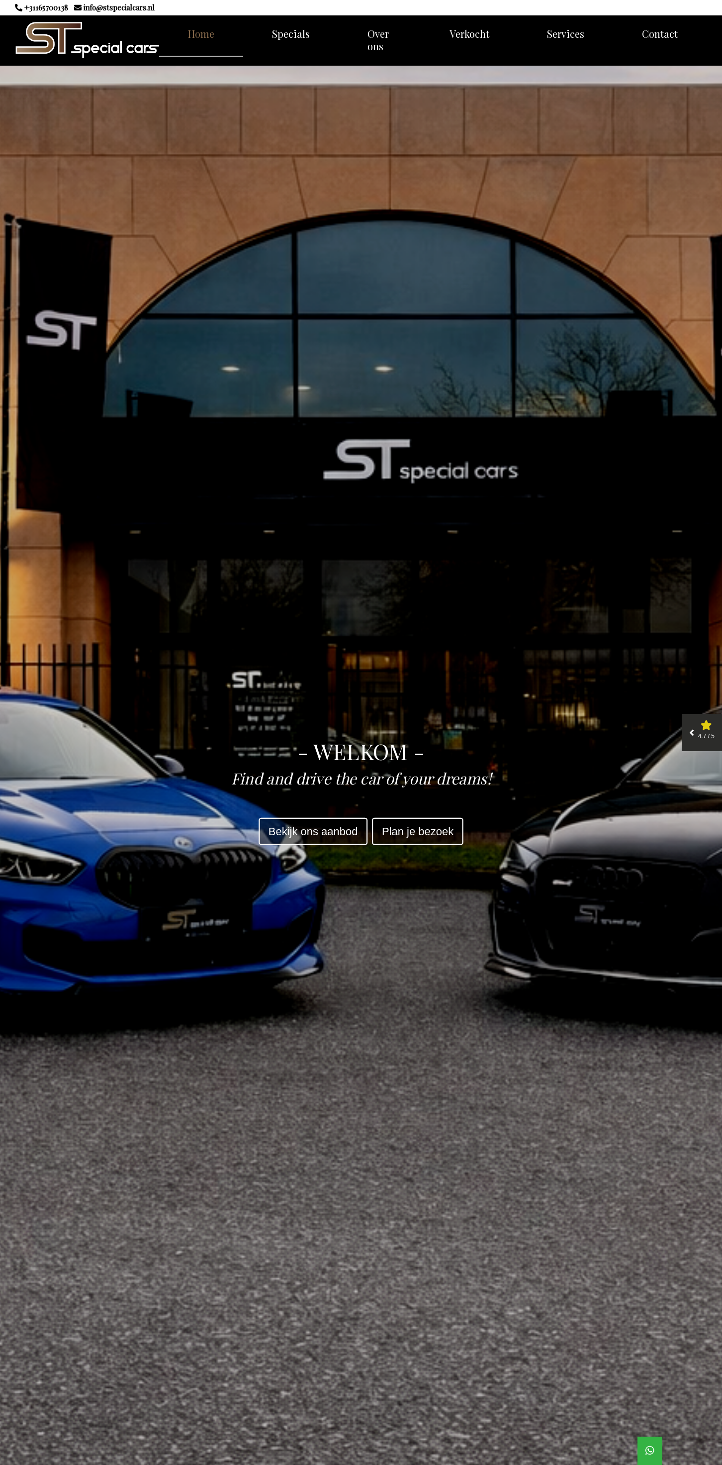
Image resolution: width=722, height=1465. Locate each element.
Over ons (378, 40)
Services (565, 33)
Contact (660, 33)
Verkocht (469, 33)
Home (201, 33)
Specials (291, 33)
